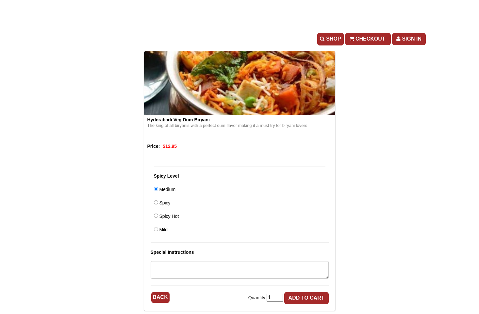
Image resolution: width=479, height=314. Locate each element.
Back (160, 297)
